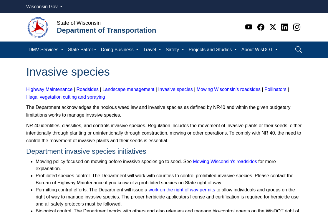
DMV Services (44, 49)
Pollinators (275, 89)
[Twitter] (274, 27)
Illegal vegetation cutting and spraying (65, 97)
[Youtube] (249, 27)
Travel (150, 49)
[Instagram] (296, 27)
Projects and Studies (211, 49)
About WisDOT (257, 49)
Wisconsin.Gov (42, 6)
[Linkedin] (285, 27)
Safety (173, 49)
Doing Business (118, 49)
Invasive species (175, 89)
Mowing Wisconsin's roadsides (229, 89)
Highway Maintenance (49, 89)
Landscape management (128, 89)
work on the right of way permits (182, 189)
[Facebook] (261, 27)
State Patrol (80, 49)
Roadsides (87, 89)
